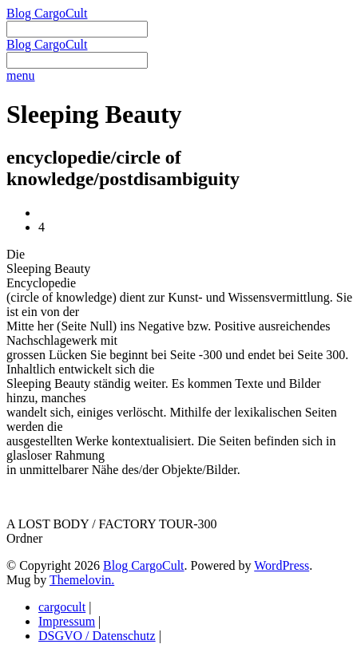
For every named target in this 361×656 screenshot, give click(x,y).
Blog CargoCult (47, 13)
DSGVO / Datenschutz (97, 635)
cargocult (61, 607)
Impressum (66, 621)
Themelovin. (82, 580)
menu (20, 75)
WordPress (281, 565)
